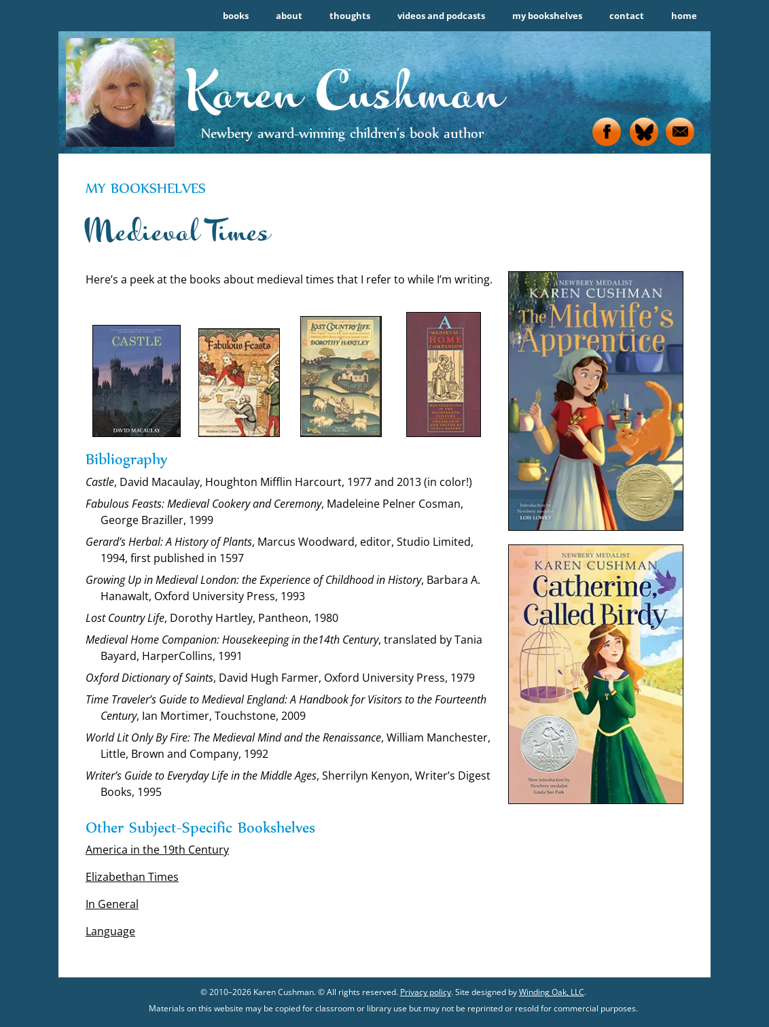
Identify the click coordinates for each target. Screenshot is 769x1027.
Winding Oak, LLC (551, 992)
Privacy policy (425, 992)
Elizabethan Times (132, 876)
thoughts (349, 16)
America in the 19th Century (157, 849)
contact (626, 16)
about (289, 16)
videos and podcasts (441, 16)
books (236, 16)
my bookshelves (547, 16)
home (684, 16)
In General (112, 904)
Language (110, 931)
